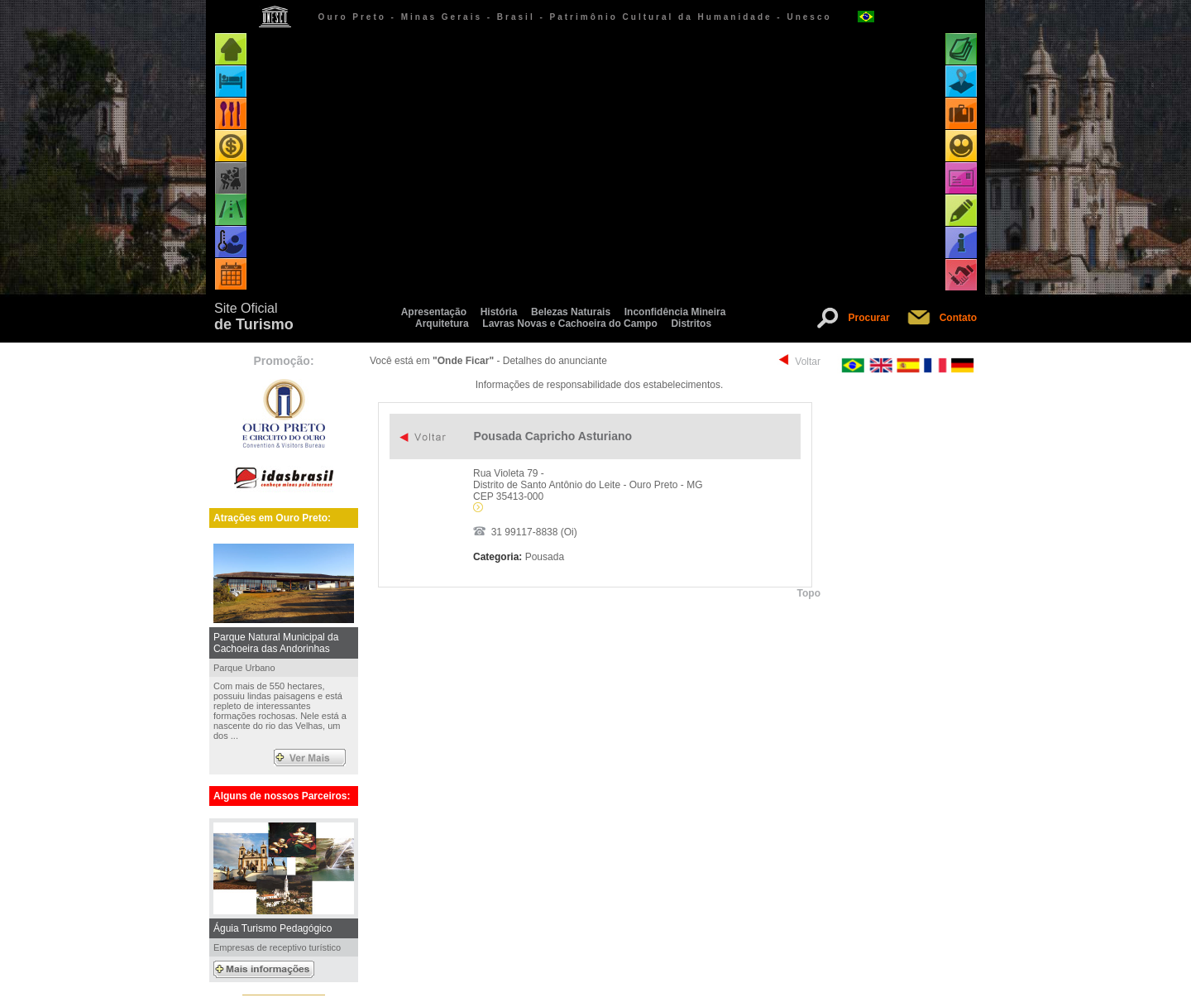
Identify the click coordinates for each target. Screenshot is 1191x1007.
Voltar (807, 361)
